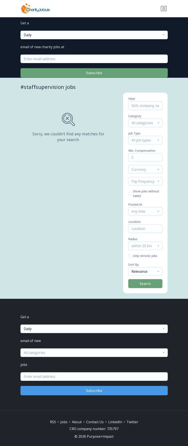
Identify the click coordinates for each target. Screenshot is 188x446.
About (77, 422)
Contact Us (95, 422)
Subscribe (94, 73)
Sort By (133, 265)
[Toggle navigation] (164, 8)
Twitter (132, 422)
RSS (53, 422)
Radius (132, 239)
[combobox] (94, 35)
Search (145, 283)
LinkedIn (115, 422)
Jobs (63, 422)
